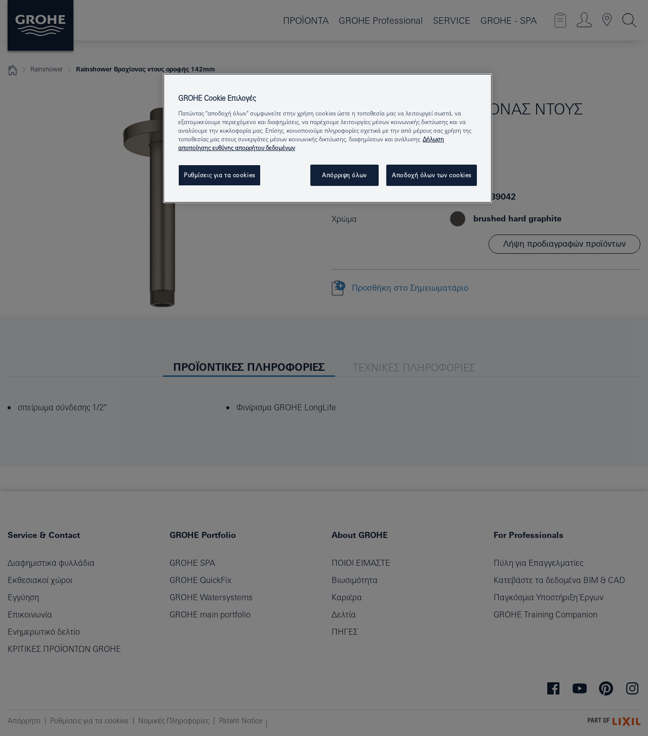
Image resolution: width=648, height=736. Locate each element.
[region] (327, 138)
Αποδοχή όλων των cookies (431, 175)
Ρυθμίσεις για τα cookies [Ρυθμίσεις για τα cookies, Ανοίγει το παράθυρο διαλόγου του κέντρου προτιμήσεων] (219, 175)
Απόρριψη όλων (344, 175)
